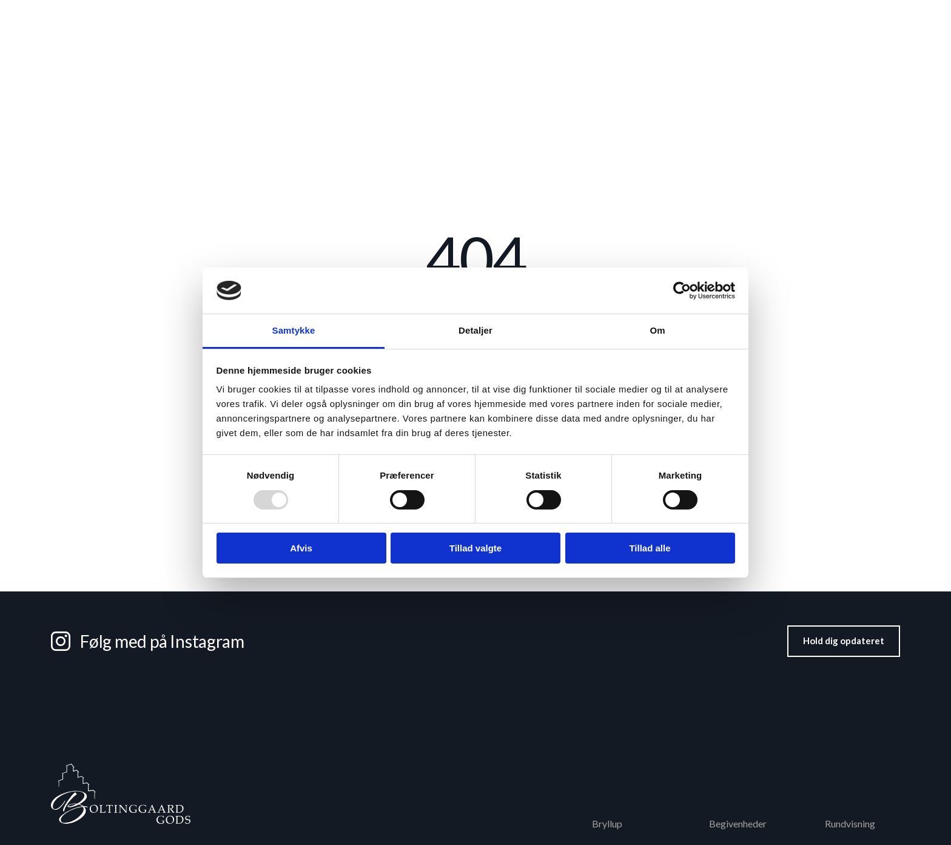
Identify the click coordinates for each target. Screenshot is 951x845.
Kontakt (866, 67)
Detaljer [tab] (475, 330)
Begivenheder (671, 67)
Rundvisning (663, 16)
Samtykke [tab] (293, 330)
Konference (390, 67)
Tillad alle (649, 548)
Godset (884, 16)
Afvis (301, 548)
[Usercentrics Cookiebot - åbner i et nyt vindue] (682, 290)
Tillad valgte (475, 548)
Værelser (583, 67)
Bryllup (312, 67)
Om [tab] (657, 330)
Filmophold (826, 16)
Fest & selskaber (490, 67)
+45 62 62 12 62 (93, 16)
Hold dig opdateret (843, 640)
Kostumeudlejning (745, 16)
